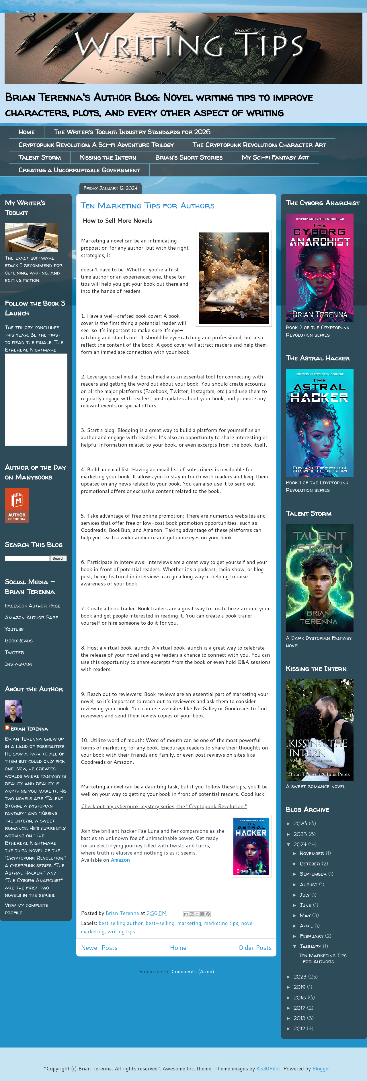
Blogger (321, 1068)
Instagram (18, 663)
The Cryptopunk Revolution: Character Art (259, 145)
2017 (300, 1007)
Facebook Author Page (32, 605)
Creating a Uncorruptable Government (79, 170)
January (311, 946)
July (305, 894)
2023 (301, 976)
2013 (300, 1018)
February (312, 936)
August (309, 884)
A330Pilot (268, 1068)
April (307, 925)
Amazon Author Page (31, 617)
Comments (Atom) (192, 971)
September (314, 873)
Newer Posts (99, 947)
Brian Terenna (29, 728)
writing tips (121, 931)
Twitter (14, 652)
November (313, 853)
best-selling (160, 923)
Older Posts (255, 947)
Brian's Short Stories (188, 157)
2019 (300, 987)
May (306, 915)
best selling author (121, 923)
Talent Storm (40, 157)
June (306, 905)
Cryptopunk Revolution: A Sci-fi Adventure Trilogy (96, 145)
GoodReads (19, 640)
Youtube (14, 629)
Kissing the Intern (108, 157)
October (311, 863)
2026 (301, 823)
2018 (301, 997)
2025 (301, 834)
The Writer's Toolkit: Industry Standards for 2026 (132, 132)
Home (27, 132)
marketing (189, 923)
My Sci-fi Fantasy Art (275, 157)
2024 (301, 844)
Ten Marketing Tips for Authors (147, 205)
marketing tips (221, 923)
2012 (300, 1028)
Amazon (120, 859)
